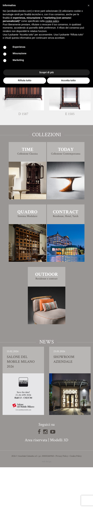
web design (46, 502)
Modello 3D (46, 93)
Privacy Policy (62, 496)
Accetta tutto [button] (68, 80)
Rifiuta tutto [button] (24, 80)
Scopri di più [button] (46, 72)
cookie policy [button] (52, 21)
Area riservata (36, 480)
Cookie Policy (76, 496)
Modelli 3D (59, 480)
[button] (88, 5)
